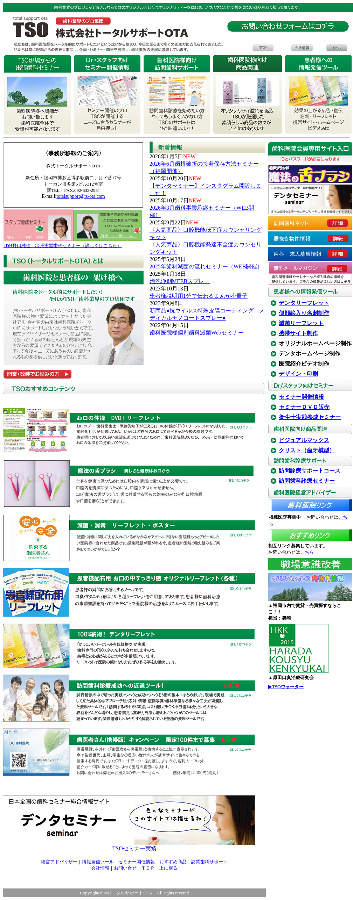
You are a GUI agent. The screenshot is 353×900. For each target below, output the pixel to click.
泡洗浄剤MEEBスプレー (180, 281)
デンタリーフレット (304, 303)
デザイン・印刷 (298, 374)
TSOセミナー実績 (134, 848)
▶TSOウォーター (286, 686)
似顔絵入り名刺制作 (304, 313)
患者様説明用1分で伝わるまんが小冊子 (199, 296)
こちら (307, 552)
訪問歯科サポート (209, 861)
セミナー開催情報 (301, 397)
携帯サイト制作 (298, 333)
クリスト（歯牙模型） (307, 450)
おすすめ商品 (173, 861)
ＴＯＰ (148, 868)
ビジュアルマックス (304, 440)
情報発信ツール (98, 861)
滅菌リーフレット (301, 323)
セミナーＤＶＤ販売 (304, 407)
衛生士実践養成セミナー (310, 417)
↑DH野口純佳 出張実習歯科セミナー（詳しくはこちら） (63, 245)
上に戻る (168, 868)
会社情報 (100, 868)
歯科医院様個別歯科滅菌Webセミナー (197, 333)
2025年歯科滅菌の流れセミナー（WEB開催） (206, 266)
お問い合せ (125, 868)
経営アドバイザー (59, 861)
